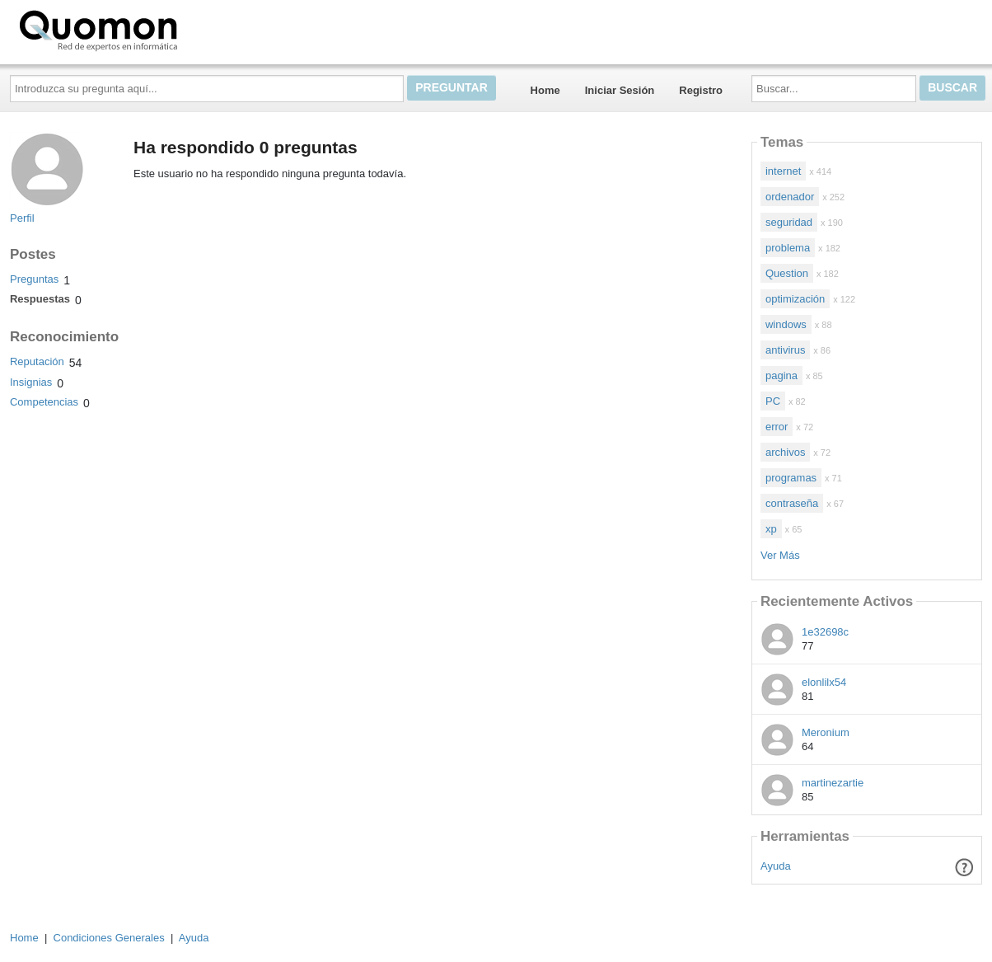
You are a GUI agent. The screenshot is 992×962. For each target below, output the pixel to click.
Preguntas (34, 279)
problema (787, 248)
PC (772, 401)
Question (786, 273)
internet (783, 171)
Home (545, 90)
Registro (701, 90)
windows (786, 324)
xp (771, 529)
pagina (781, 375)
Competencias (44, 402)
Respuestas (40, 299)
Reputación (37, 361)
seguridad (788, 222)
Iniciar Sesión (620, 90)
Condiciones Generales (109, 937)
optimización (795, 299)
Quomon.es (150, 29)
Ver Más (780, 555)
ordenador (789, 196)
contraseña (791, 503)
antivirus (785, 350)
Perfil (22, 218)
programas (791, 478)
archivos (785, 452)
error (776, 426)
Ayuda (775, 866)
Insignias (31, 382)
